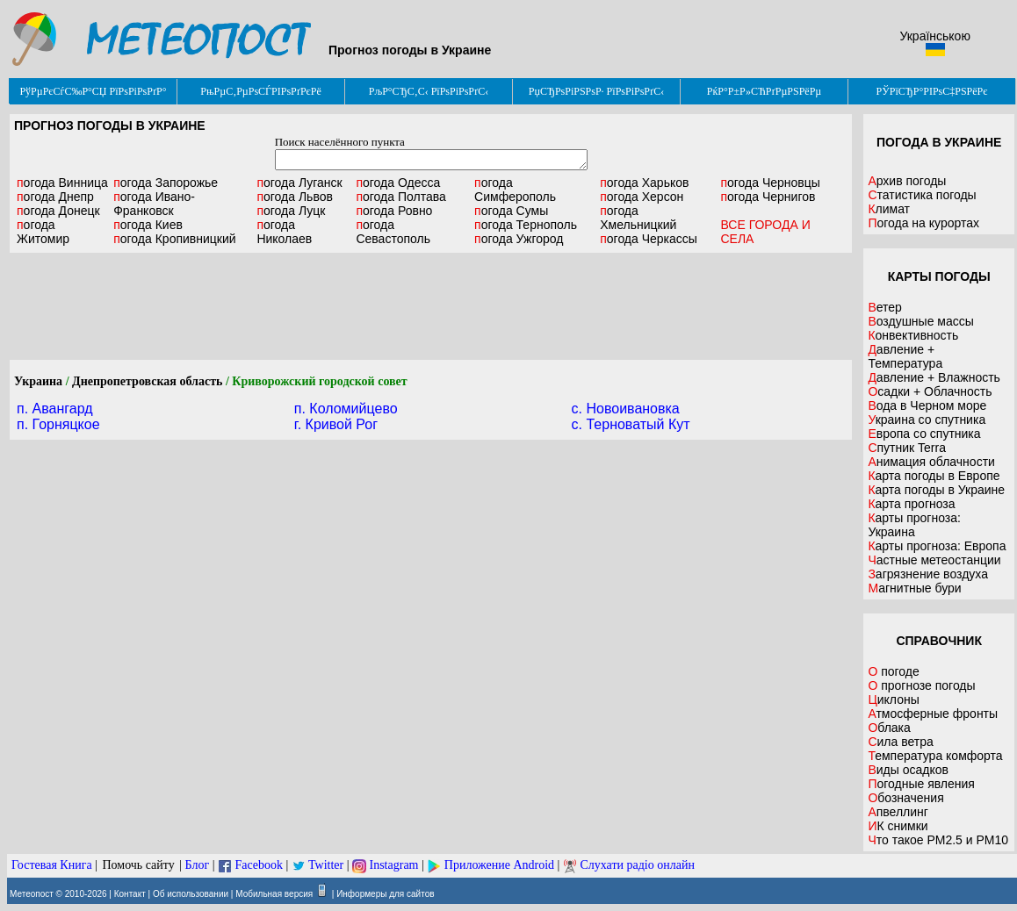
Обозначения (905, 798)
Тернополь (525, 225)
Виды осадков (908, 770)
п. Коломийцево (346, 408)
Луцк (290, 211)
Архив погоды (907, 181)
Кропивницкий (174, 239)
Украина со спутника (926, 419)
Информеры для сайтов (385, 894)
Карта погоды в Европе (933, 476)
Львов (294, 197)
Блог (197, 865)
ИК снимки (897, 826)
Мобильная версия (274, 894)
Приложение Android (499, 865)
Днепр (55, 197)
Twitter (325, 865)
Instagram (394, 865)
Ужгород (518, 239)
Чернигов (767, 197)
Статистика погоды (922, 195)
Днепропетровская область (147, 381)
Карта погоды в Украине (936, 490)
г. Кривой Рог (336, 424)
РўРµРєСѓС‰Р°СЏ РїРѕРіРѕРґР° (92, 91)
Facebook (258, 865)
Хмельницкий (638, 218)
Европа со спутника (924, 434)
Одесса (398, 183)
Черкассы (648, 239)
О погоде (893, 671)
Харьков (644, 183)
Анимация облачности (931, 462)
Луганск (299, 183)
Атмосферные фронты (933, 714)
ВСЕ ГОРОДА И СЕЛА (765, 232)
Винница (62, 183)
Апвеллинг (898, 812)
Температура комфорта (935, 756)
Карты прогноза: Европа (937, 546)
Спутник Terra (907, 448)
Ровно (394, 211)
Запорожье (165, 183)
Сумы (511, 211)
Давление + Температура (905, 356)
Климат (889, 209)
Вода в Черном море (927, 405)
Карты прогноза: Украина (914, 525)
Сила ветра (900, 742)
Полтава (400, 197)
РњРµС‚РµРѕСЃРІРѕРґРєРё (260, 91)
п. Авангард (55, 408)
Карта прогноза (911, 504)
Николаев (284, 232)
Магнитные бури (914, 588)
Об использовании (190, 894)
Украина (38, 381)
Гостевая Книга (51, 865)
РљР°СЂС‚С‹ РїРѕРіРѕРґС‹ (429, 91)
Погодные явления (921, 784)
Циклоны (893, 699)
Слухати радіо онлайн (637, 865)
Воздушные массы (920, 321)
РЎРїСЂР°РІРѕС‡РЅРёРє (932, 91)
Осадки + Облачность (930, 391)
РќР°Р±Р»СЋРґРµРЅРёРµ (764, 91)
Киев (148, 225)
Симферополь (515, 190)
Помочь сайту (138, 865)
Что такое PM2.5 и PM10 (938, 840)
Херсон (641, 197)
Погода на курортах (923, 223)
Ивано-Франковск (154, 204)
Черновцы (769, 183)
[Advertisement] (431, 306)
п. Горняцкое (58, 424)
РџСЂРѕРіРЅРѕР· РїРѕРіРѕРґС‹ (596, 91)
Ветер (885, 307)
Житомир (43, 232)
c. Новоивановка (626, 408)
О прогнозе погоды (921, 685)
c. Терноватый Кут (631, 424)
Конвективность (913, 335)
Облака (889, 728)
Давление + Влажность (934, 377)
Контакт (130, 894)
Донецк (58, 211)
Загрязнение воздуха (928, 574)
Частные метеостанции (934, 560)
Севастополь (393, 232)
